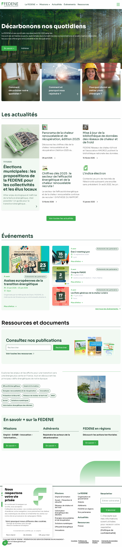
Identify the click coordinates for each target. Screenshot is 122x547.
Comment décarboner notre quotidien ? (18, 90)
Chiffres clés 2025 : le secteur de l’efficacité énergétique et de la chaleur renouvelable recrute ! (57, 180)
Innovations (44, 395)
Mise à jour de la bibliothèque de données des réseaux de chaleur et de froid (101, 137)
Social (5, 405)
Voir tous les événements (108, 313)
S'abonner (110, 510)
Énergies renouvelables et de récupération (19, 395)
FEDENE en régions (86, 509)
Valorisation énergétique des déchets (17, 410)
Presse (81, 526)
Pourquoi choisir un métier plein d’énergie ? (100, 90)
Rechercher (61, 352)
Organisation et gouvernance (84, 498)
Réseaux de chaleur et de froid (35, 400)
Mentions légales (95, 541)
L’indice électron (95, 173)
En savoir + (9, 48)
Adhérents (82, 506)
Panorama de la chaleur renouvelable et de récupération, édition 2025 (58, 137)
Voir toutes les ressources (20, 358)
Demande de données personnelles (110, 541)
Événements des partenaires (35, 281)
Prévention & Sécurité (11, 400)
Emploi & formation (31, 390)
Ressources (83, 522)
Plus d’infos (10, 311)
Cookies (74, 541)
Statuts (81, 502)
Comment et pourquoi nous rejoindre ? (57, 90)
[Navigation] (118, 4)
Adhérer (25, 48)
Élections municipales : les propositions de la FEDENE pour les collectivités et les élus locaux (20, 180)
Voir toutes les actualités (61, 223)
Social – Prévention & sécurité (63, 501)
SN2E (53, 400)
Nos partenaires (84, 512)
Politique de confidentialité (83, 541)
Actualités (83, 517)
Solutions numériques (19, 405)
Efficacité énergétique (11, 390)
